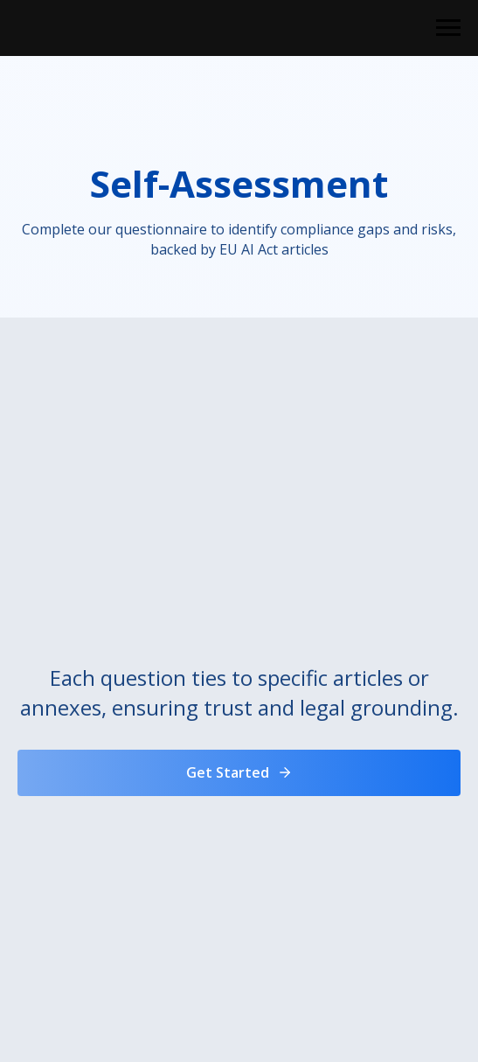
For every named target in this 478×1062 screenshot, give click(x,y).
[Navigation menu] (448, 28)
